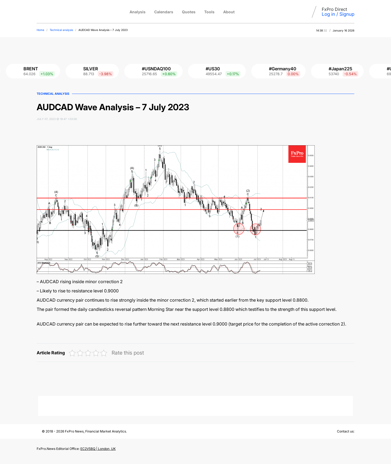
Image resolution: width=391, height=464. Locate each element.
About (229, 12)
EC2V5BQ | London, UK (98, 449)
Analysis (138, 12)
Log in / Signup (338, 14)
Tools (209, 12)
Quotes (188, 12)
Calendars (163, 12)
